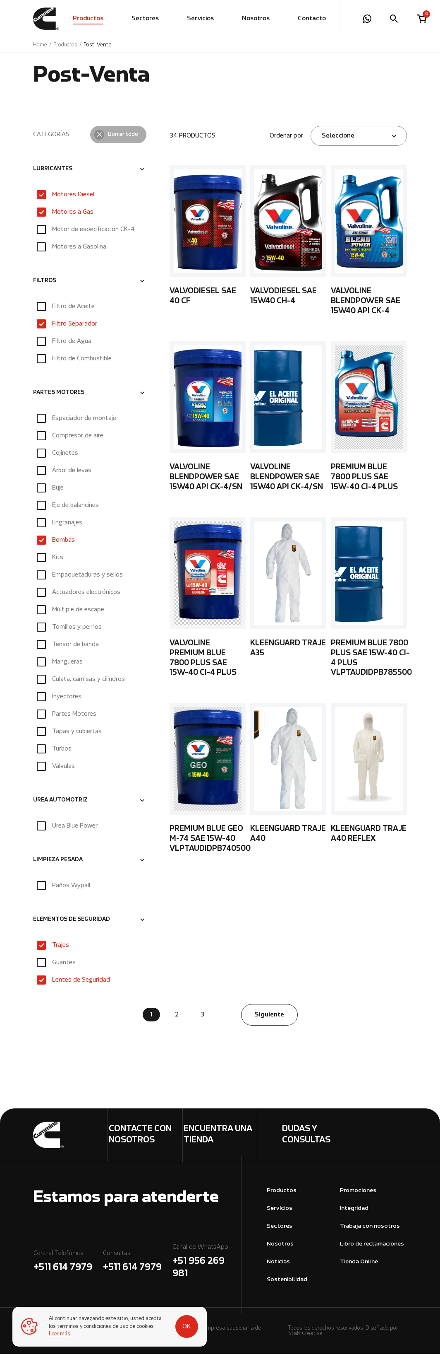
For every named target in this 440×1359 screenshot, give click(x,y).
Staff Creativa (305, 1338)
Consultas (137, 1267)
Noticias (278, 1267)
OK (186, 1326)
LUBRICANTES (52, 173)
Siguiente (269, 1020)
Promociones (358, 1195)
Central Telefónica (67, 1267)
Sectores (145, 19)
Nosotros (256, 19)
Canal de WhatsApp (206, 1267)
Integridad (354, 1213)
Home (40, 45)
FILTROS (44, 286)
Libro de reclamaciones (372, 1249)
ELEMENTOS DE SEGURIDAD (71, 924)
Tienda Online (359, 1267)
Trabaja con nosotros (370, 1231)
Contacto (312, 19)
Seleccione (338, 141)
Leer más (59, 1334)
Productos (88, 19)
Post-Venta (98, 45)
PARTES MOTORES (58, 398)
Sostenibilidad (287, 1284)
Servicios (200, 19)
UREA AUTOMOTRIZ (60, 805)
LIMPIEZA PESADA (58, 865)
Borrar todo (123, 139)
